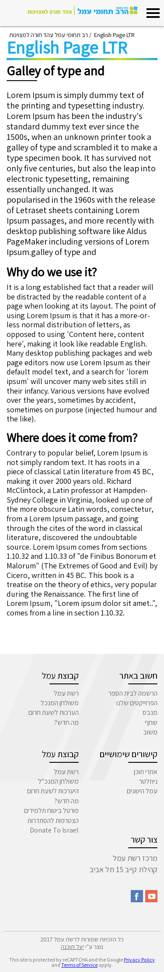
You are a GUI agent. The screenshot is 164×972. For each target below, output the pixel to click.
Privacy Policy (139, 959)
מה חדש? (66, 722)
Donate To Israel (54, 830)
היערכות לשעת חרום (53, 790)
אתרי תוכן (145, 771)
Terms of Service (79, 965)
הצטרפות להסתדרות (53, 820)
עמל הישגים (142, 790)
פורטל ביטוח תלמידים (51, 810)
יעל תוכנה (72, 947)
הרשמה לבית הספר (132, 693)
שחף (151, 722)
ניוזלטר (148, 781)
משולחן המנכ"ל (58, 781)
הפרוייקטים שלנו (136, 702)
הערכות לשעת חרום (53, 712)
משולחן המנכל (60, 702)
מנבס (150, 712)
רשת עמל (66, 693)
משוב (150, 732)
